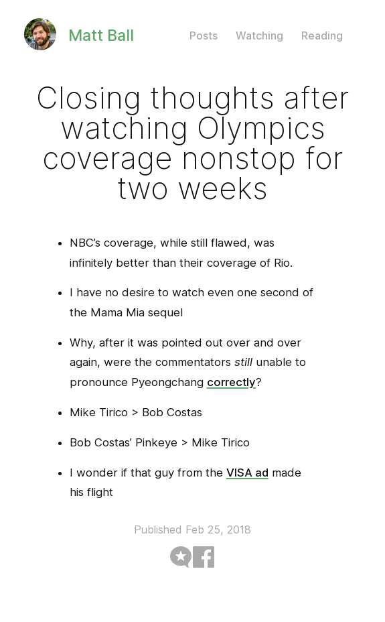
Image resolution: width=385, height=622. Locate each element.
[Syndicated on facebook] (203, 556)
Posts (203, 35)
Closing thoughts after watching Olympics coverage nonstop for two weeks (192, 142)
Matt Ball (101, 35)
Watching (259, 35)
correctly (231, 382)
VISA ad (247, 472)
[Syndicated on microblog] (180, 556)
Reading (322, 35)
